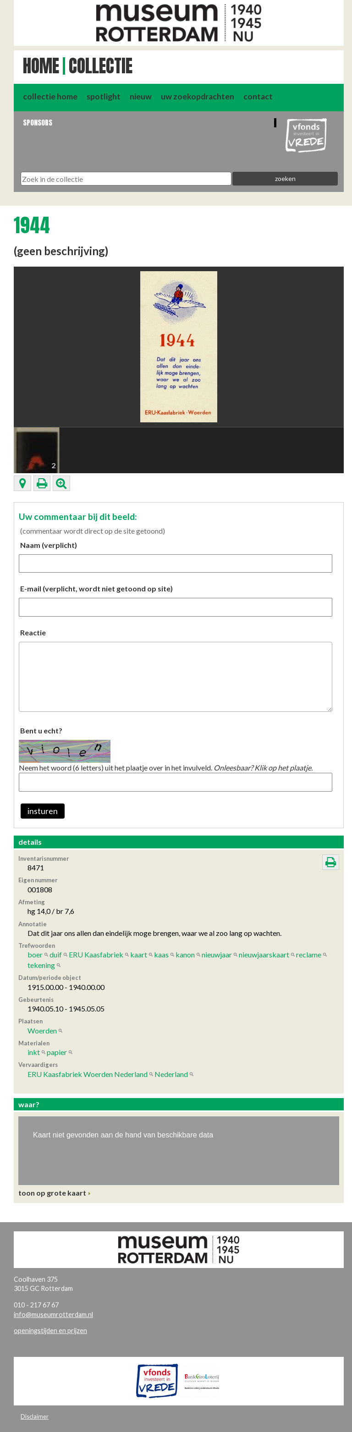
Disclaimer (35, 1416)
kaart (138, 954)
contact (258, 96)
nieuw (141, 96)
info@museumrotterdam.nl (53, 1314)
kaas (161, 954)
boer (35, 954)
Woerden (42, 1030)
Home (41, 66)
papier (57, 1052)
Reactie (33, 632)
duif (56, 954)
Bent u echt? (41, 730)
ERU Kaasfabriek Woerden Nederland (88, 1074)
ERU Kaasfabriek (96, 954)
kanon (185, 954)
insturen (43, 811)
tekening (41, 965)
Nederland (171, 1074)
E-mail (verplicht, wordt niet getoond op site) (96, 588)
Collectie (100, 66)
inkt (34, 1052)
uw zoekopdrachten (197, 96)
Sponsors (37, 122)
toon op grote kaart (52, 1192)
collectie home (50, 96)
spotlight (104, 96)
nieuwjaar (217, 954)
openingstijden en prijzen (50, 1330)
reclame (308, 954)
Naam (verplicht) (48, 545)
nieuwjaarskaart (264, 954)
